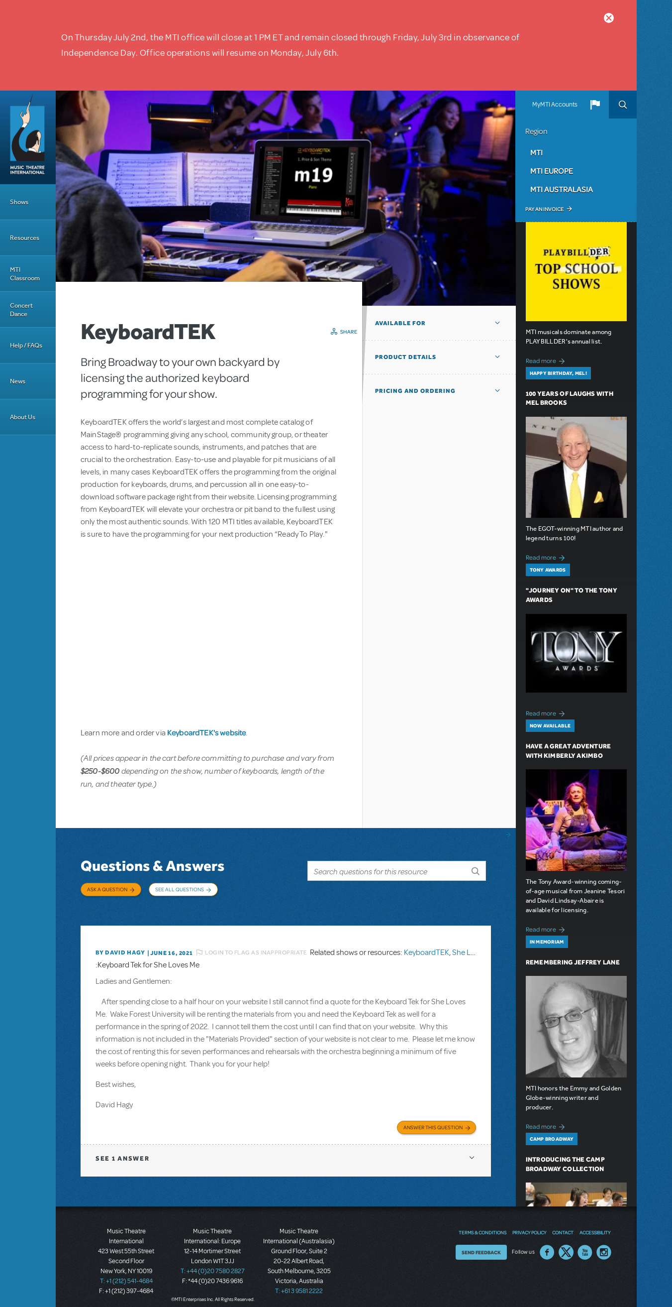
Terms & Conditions (482, 1224)
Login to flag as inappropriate (256, 945)
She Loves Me (475, 945)
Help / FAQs (26, 345)
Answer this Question (433, 1118)
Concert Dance (21, 309)
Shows (19, 202)
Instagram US (603, 1243)
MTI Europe (551, 171)
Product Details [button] (405, 357)
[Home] (28, 137)
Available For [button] (400, 323)
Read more (547, 359)
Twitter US (566, 1243)
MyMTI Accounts (554, 105)
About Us (22, 417)
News (17, 381)
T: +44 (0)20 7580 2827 (213, 1262)
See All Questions (179, 889)
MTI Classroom (25, 273)
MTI (536, 152)
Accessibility (594, 1224)
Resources (24, 238)
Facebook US (547, 1243)
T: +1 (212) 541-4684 (126, 1272)
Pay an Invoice (544, 209)
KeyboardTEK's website (206, 732)
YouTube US (584, 1243)
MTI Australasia (561, 189)
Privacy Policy (529, 1224)
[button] (595, 105)
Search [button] (623, 105)
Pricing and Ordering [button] (415, 390)
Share (349, 331)
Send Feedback (481, 1244)
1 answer (122, 1149)
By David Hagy (120, 945)
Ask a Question (107, 889)
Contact (563, 1224)
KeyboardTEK (426, 945)
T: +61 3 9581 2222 (299, 1282)
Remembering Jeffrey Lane (573, 962)
